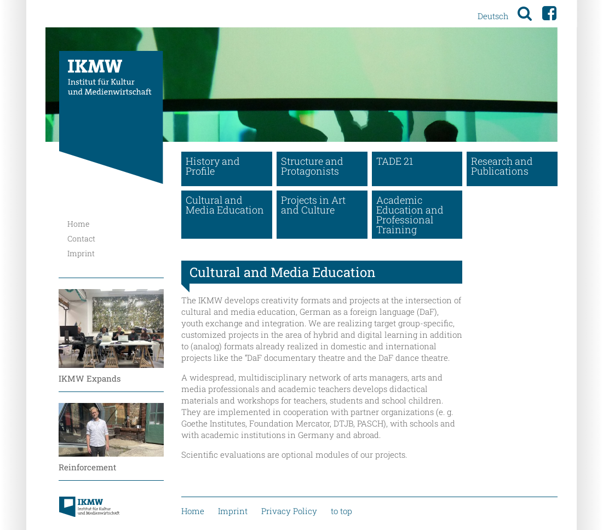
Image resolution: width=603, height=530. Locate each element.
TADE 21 (394, 161)
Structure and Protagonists (312, 165)
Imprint (81, 253)
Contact (81, 238)
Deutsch (493, 15)
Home (78, 223)
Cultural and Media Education (225, 204)
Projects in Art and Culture (313, 204)
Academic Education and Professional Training (410, 214)
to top (341, 510)
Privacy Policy (289, 510)
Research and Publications (502, 165)
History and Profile (213, 165)
